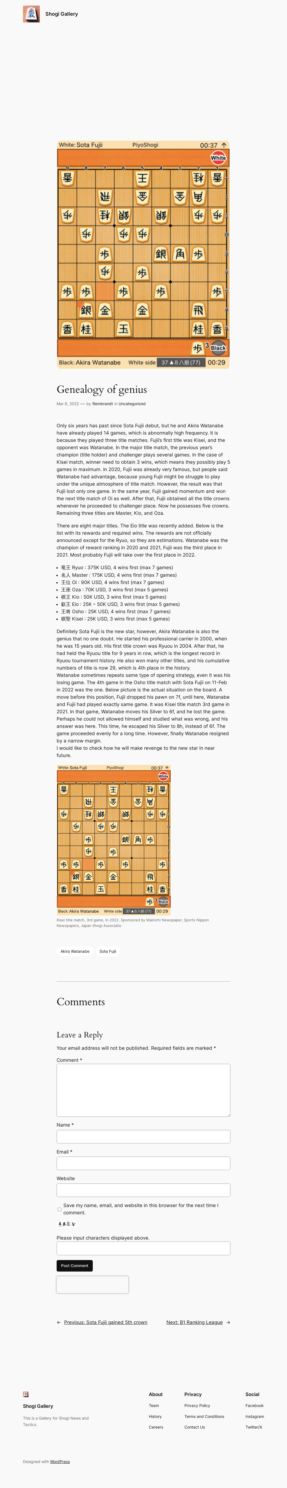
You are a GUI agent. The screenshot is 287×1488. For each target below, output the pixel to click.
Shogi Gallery (61, 14)
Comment (69, 1060)
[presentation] (92, 1284)
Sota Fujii (107, 951)
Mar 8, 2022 (68, 403)
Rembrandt (102, 403)
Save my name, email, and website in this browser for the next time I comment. (140, 1209)
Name (65, 1125)
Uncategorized (132, 403)
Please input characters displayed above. (103, 1238)
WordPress (60, 1461)
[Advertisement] (143, 72)
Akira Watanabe (75, 951)
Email (65, 1152)
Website (66, 1178)
